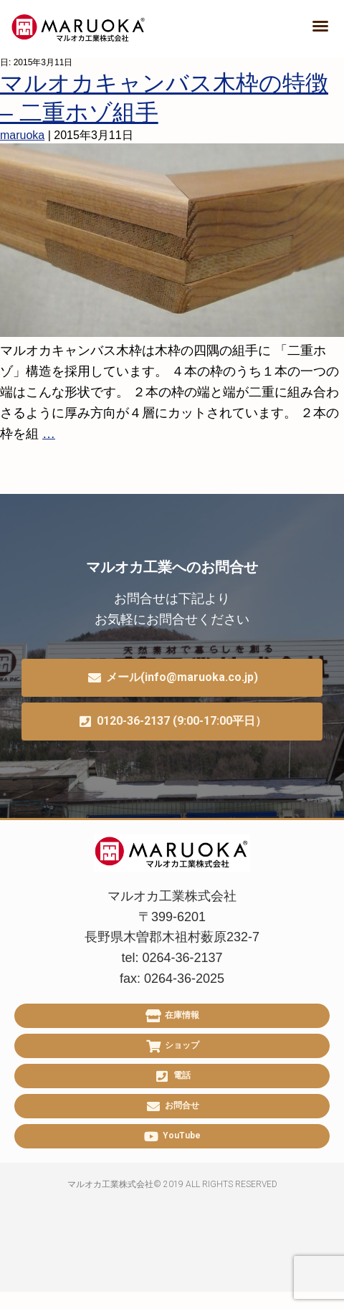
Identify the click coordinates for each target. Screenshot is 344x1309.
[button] (320, 26)
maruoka (22, 135)
